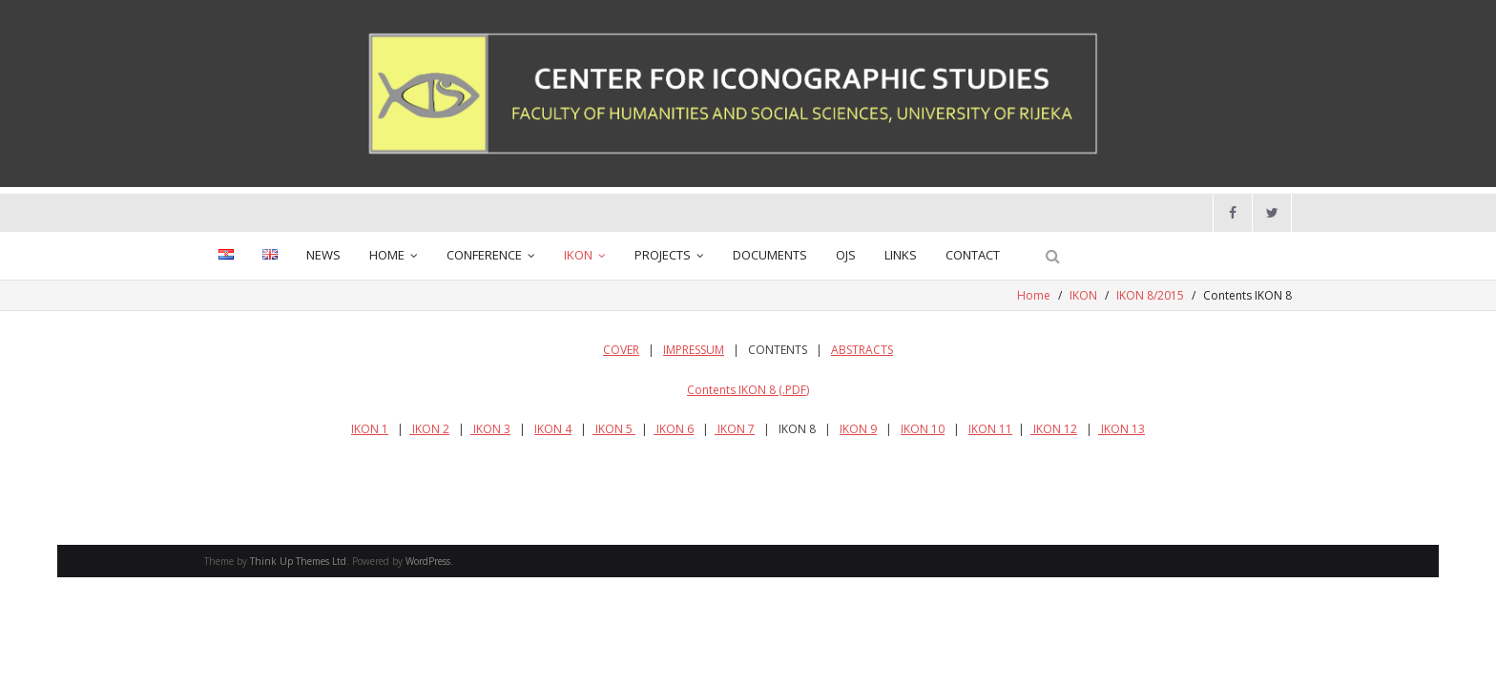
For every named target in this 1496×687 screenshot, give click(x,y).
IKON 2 (429, 429)
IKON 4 (552, 429)
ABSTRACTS (862, 350)
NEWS (323, 254)
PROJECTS (662, 254)
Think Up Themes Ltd (298, 561)
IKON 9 (858, 429)
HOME (387, 254)
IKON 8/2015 (1150, 295)
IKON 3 (490, 429)
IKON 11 (990, 429)
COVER (621, 350)
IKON (578, 254)
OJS (846, 254)
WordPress (427, 561)
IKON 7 (735, 429)
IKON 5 (613, 429)
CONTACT (972, 254)
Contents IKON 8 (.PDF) (748, 390)
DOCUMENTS (770, 254)
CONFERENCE (484, 254)
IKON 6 (674, 429)
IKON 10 (923, 429)
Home (1033, 295)
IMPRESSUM (693, 350)
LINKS (900, 254)
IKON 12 (1053, 429)
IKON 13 (1121, 429)
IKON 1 (369, 429)
